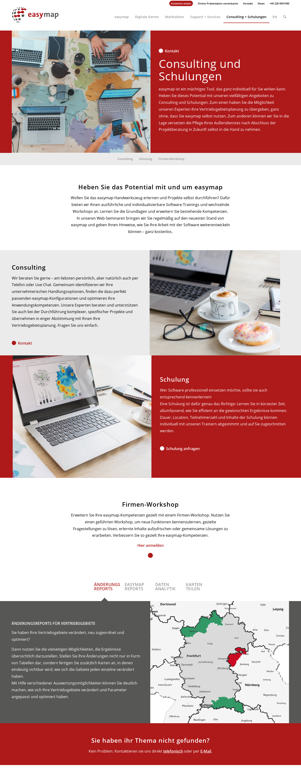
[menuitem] (181, 3)
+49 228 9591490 (279, 3)
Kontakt (248, 3)
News (261, 3)
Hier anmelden (150, 545)
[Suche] (284, 15)
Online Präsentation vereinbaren (218, 3)
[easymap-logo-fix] (35, 18)
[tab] (104, 589)
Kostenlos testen (181, 3)
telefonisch (173, 751)
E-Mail (205, 751)
